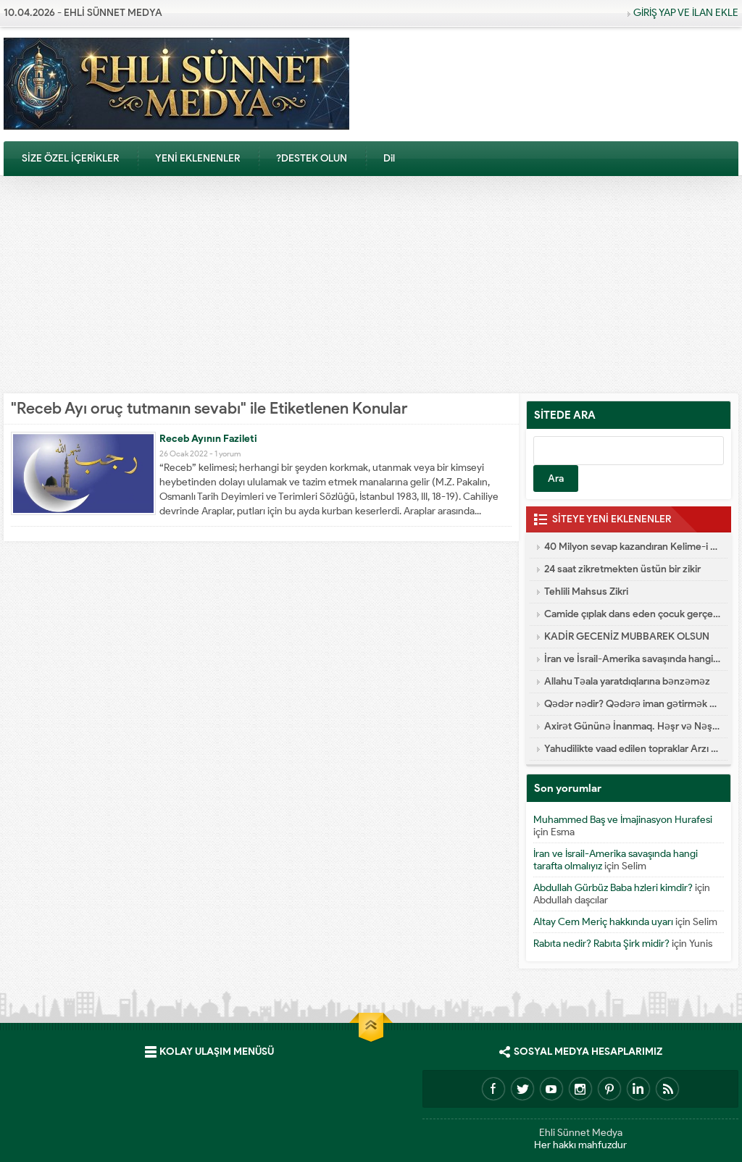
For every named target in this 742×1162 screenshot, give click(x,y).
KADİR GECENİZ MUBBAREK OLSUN (626, 636)
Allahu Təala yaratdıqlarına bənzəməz (627, 681)
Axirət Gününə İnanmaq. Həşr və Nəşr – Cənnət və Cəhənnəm (632, 726)
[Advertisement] (371, 284)
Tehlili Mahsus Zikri (586, 591)
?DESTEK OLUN (311, 158)
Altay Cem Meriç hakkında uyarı (603, 922)
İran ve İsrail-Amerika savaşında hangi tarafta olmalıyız (632, 659)
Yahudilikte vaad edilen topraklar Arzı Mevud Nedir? (632, 749)
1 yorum (227, 453)
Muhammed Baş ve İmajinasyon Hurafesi (622, 820)
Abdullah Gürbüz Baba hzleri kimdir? (613, 888)
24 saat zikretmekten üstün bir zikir (622, 569)
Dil (389, 158)
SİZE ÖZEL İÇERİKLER (70, 158)
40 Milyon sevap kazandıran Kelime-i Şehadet (632, 546)
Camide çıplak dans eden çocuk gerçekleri (632, 614)
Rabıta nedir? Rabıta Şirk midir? (601, 943)
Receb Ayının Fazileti (208, 438)
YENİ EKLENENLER (197, 158)
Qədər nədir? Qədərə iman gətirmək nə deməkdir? (632, 704)
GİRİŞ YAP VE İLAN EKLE (685, 13)
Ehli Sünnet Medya (580, 1133)
